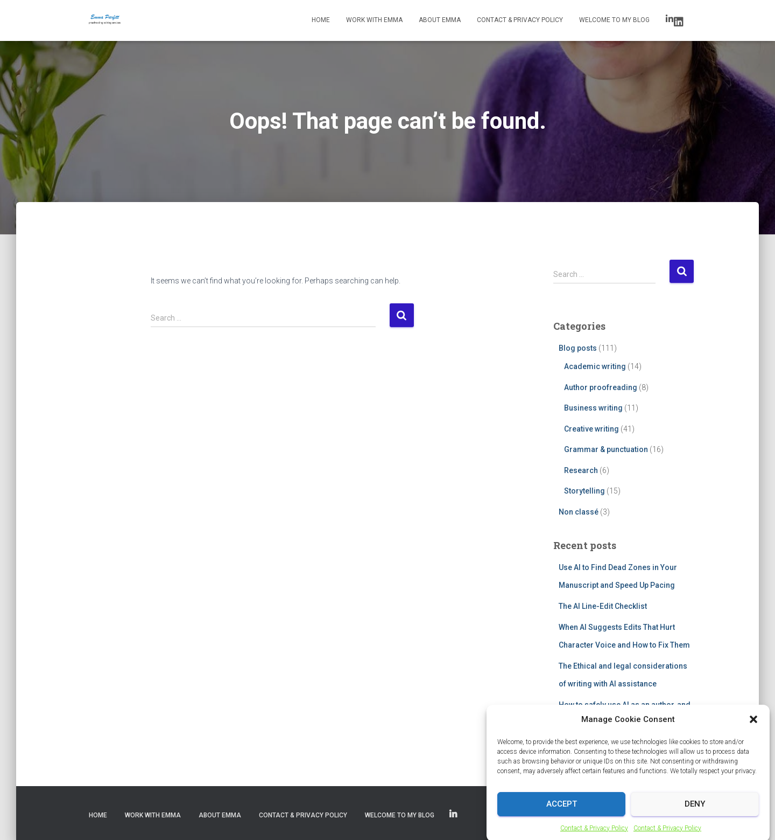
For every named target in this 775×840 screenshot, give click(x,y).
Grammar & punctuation (606, 449)
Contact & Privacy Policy (520, 20)
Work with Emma (374, 20)
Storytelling (584, 491)
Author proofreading (600, 387)
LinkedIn (678, 22)
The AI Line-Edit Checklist (603, 606)
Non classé (578, 512)
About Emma (440, 20)
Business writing (593, 408)
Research (581, 470)
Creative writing (591, 429)
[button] (753, 745)
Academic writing (595, 366)
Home (321, 20)
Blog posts (578, 348)
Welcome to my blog (614, 20)
